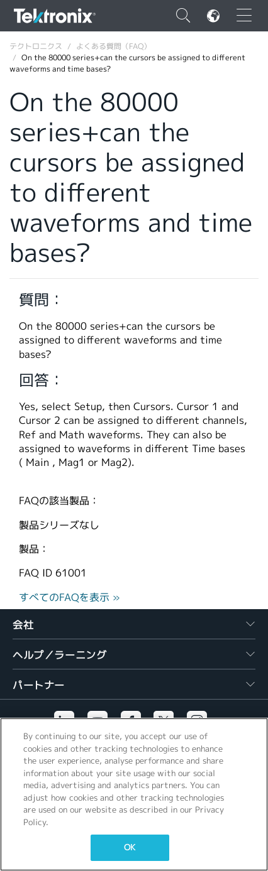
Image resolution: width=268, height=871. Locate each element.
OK (129, 847)
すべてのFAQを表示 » (69, 597)
